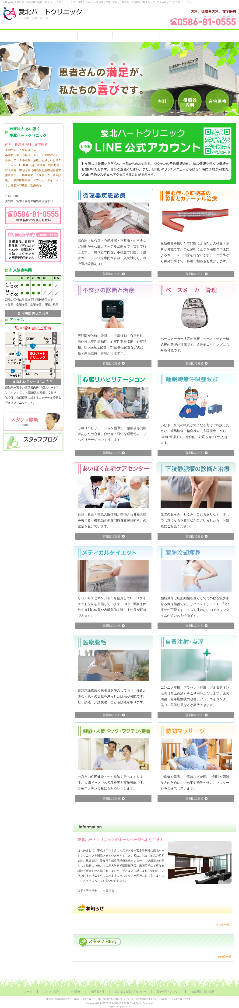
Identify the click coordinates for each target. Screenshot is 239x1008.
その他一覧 (223, 924)
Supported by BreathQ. (119, 1006)
